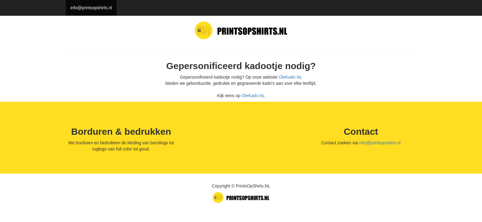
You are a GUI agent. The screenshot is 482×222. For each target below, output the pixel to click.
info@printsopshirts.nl (91, 7)
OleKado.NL (290, 77)
